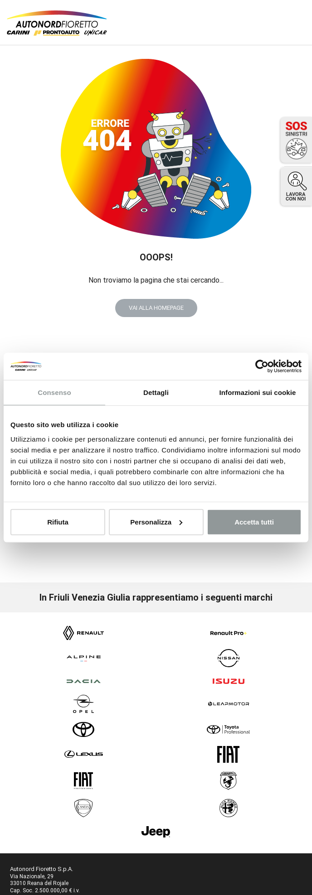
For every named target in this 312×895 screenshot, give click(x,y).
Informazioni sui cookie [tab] (257, 392)
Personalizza (156, 521)
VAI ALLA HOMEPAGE (156, 307)
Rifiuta (57, 521)
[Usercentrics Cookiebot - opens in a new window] (262, 366)
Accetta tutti (254, 521)
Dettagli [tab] (156, 392)
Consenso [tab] (54, 392)
